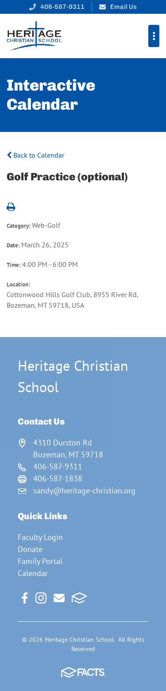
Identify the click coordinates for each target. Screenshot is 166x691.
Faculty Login (40, 537)
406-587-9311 (62, 7)
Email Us (123, 7)
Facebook (24, 598)
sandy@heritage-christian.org (84, 490)
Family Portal (40, 561)
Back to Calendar (35, 155)
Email (59, 598)
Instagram (40, 598)
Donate (30, 549)
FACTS (79, 598)
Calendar (33, 573)
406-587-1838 (57, 478)
